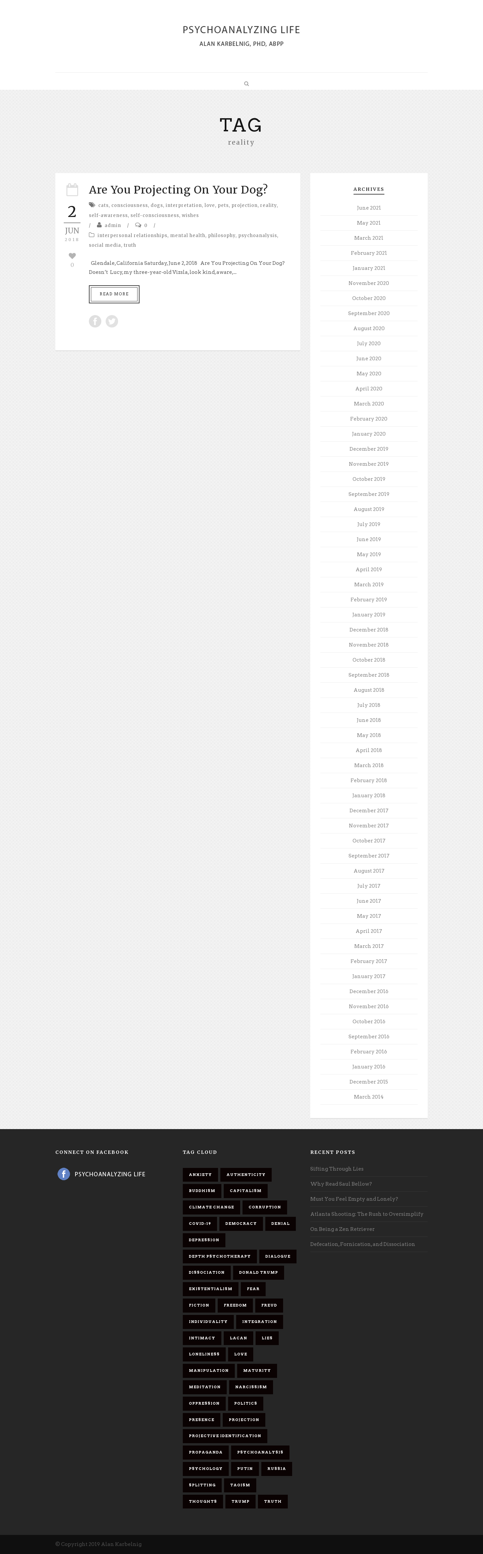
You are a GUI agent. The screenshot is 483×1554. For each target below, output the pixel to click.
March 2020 (369, 404)
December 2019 (369, 449)
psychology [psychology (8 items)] (206, 1468)
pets (223, 205)
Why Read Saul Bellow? (341, 1184)
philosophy (221, 235)
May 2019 (369, 554)
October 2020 (369, 298)
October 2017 (369, 841)
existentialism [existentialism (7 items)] (210, 1288)
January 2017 (368, 976)
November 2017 (369, 826)
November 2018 (369, 645)
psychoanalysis (257, 235)
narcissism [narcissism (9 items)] (251, 1387)
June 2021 (369, 208)
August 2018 (369, 690)
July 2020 (369, 344)
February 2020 (368, 419)
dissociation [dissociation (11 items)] (207, 1272)
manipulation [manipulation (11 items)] (209, 1370)
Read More (114, 294)
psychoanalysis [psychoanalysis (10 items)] (260, 1452)
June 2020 (368, 359)
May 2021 (369, 223)
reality (268, 205)
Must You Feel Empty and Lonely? (354, 1199)
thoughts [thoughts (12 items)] (203, 1501)
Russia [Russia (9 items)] (276, 1468)
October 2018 (369, 660)
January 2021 (369, 268)
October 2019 (369, 479)
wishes (190, 215)
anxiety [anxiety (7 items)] (200, 1174)
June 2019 (369, 539)
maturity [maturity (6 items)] (257, 1370)
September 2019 (368, 494)
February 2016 (369, 1052)
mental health (187, 235)
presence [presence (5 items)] (201, 1419)
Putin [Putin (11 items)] (245, 1468)
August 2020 (369, 328)
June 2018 (369, 720)
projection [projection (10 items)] (244, 1419)
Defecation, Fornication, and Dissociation (362, 1244)
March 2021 (368, 238)
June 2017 (369, 901)
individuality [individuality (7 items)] (208, 1321)
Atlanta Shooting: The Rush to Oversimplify (367, 1214)
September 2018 (368, 675)
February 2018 (369, 781)
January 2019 (368, 615)
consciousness (129, 205)
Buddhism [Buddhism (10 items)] (202, 1190)
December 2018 (369, 630)
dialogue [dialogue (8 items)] (277, 1256)
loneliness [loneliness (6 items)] (204, 1354)
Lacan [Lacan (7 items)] (238, 1338)
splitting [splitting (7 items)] (202, 1485)
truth (130, 245)
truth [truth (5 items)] (273, 1501)
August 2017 (369, 871)
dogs (157, 205)
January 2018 (368, 796)
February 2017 (369, 961)
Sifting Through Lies (337, 1169)
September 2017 (368, 856)
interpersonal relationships (132, 235)
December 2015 (369, 1082)
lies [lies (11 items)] (267, 1338)
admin (113, 225)
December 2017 (369, 811)
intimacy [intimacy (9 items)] (202, 1338)
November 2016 (369, 1007)
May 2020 (369, 374)
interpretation (184, 205)
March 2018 (369, 765)
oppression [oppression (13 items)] (204, 1403)
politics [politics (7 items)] (245, 1403)
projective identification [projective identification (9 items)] (225, 1435)
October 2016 (369, 1022)
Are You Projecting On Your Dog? (178, 190)
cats (103, 205)
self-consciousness (154, 215)
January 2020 (369, 434)
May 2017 (369, 916)
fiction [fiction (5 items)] (199, 1305)
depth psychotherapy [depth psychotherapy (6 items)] (220, 1256)
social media (105, 245)
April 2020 (368, 389)
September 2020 (369, 313)
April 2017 (369, 931)
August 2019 (369, 509)
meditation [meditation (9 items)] (205, 1387)
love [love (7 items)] (240, 1354)
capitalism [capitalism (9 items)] (246, 1190)
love (210, 205)
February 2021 (369, 253)
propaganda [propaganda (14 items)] (206, 1452)
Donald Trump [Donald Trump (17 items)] (258, 1272)
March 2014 (369, 1097)
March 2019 (369, 585)
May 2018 (369, 735)
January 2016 (368, 1067)
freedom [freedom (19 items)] (235, 1305)
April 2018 (369, 750)
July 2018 (368, 705)
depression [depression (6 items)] (204, 1240)
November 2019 (369, 464)
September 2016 (368, 1037)
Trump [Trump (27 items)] (240, 1501)
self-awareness (108, 215)
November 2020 (368, 283)
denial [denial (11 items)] (280, 1223)
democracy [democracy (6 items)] (241, 1223)
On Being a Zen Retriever (342, 1229)
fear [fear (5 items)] (253, 1288)
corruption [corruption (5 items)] (265, 1207)
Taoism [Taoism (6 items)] (240, 1485)
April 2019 (369, 570)
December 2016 (369, 991)
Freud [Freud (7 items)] (269, 1305)
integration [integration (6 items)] (259, 1321)
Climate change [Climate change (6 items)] (211, 1207)
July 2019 (368, 524)
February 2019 (369, 600)
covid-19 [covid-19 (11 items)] (200, 1223)
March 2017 (369, 946)
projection (244, 205)
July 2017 (368, 886)
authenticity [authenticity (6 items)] (246, 1174)
